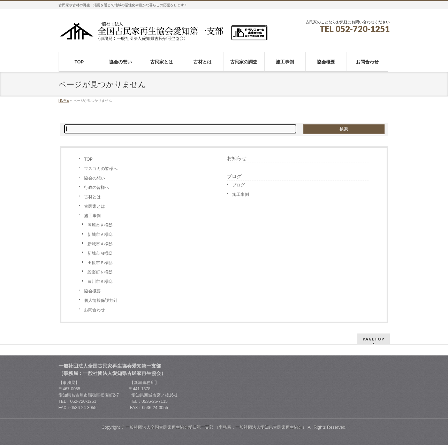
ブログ (238, 185)
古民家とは (94, 206)
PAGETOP (374, 339)
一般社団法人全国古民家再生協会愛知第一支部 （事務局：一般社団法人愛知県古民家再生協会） (216, 427)
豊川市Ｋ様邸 (100, 281)
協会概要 (92, 291)
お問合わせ (94, 309)
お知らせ (236, 158)
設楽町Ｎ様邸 (100, 272)
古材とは (92, 196)
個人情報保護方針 (100, 300)
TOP (88, 159)
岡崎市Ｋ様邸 (100, 225)
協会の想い (94, 178)
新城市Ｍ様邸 (100, 253)
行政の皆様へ (96, 187)
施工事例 (92, 215)
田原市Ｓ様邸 (100, 262)
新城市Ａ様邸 (100, 234)
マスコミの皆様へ (100, 168)
